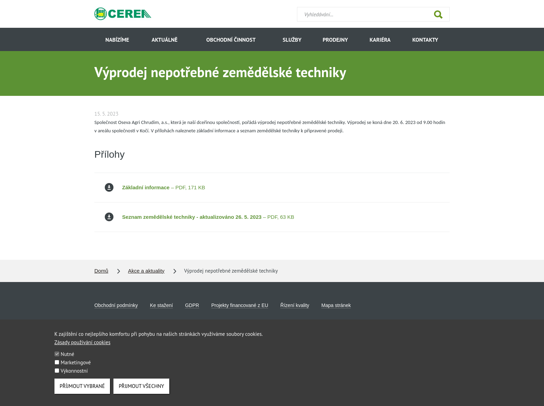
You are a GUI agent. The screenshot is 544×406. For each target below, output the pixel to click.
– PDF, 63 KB (199, 217)
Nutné (67, 360)
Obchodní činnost (231, 39)
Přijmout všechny (141, 392)
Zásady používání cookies (82, 348)
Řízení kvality (294, 305)
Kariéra (379, 39)
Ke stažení (161, 305)
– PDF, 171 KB (155, 187)
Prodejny (335, 39)
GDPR (192, 305)
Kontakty (425, 39)
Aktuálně (165, 39)
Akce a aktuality (146, 271)
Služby (292, 39)
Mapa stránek (336, 305)
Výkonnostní (74, 376)
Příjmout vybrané (82, 392)
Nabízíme (117, 39)
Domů (101, 271)
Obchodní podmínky (116, 305)
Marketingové (76, 368)
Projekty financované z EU (239, 305)
